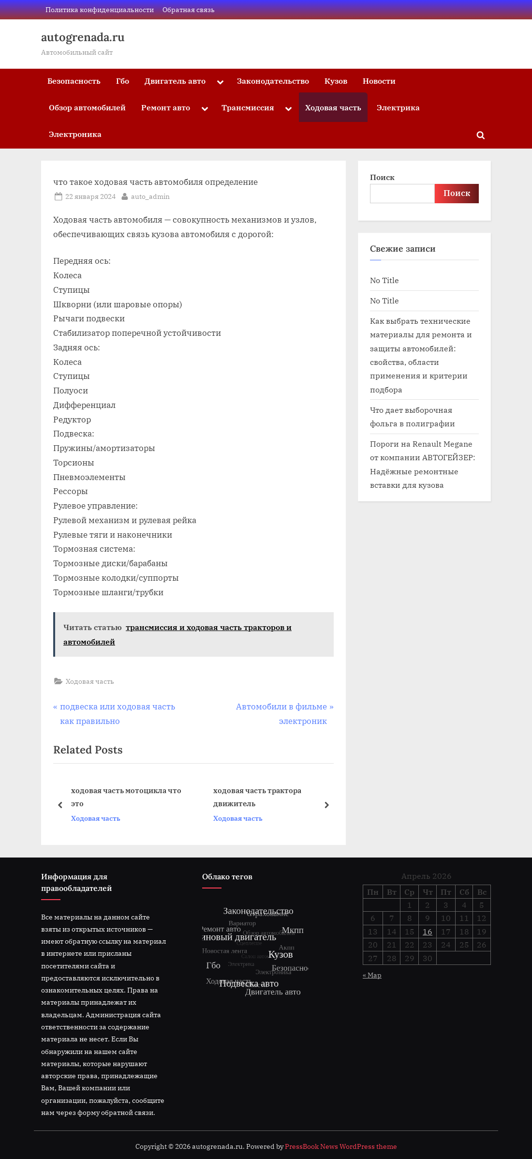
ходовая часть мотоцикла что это (126, 797)
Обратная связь (189, 9)
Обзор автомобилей (87, 107)
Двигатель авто (175, 80)
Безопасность (74, 80)
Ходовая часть (333, 107)
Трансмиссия (248, 107)
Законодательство (273, 80)
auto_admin (150, 195)
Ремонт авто (165, 107)
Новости (379, 80)
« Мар (372, 974)
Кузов (336, 80)
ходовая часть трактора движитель (257, 797)
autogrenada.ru (83, 37)
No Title (384, 280)
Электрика (398, 107)
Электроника (75, 134)
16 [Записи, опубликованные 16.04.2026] (427, 931)
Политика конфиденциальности (99, 9)
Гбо (122, 80)
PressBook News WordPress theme (341, 1146)
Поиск (382, 177)
